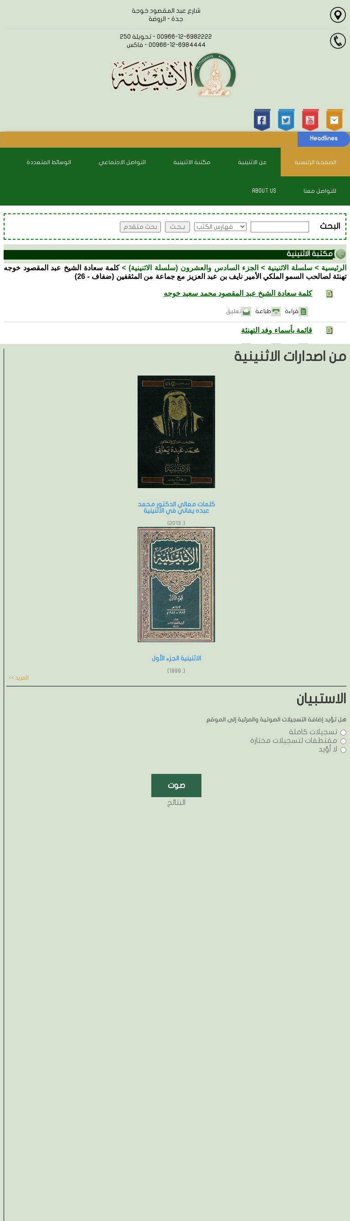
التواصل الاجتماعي (122, 162)
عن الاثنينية (252, 162)
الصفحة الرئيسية (315, 162)
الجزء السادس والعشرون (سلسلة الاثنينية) (193, 268)
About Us (264, 191)
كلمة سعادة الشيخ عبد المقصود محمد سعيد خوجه (238, 293)
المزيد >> (18, 677)
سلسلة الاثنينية (290, 268)
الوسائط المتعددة (48, 162)
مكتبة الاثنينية (192, 162)
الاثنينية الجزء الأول (176, 658)
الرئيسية (333, 268)
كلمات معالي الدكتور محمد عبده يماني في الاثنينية (176, 507)
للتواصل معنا (320, 191)
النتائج (176, 802)
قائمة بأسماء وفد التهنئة (276, 330)
